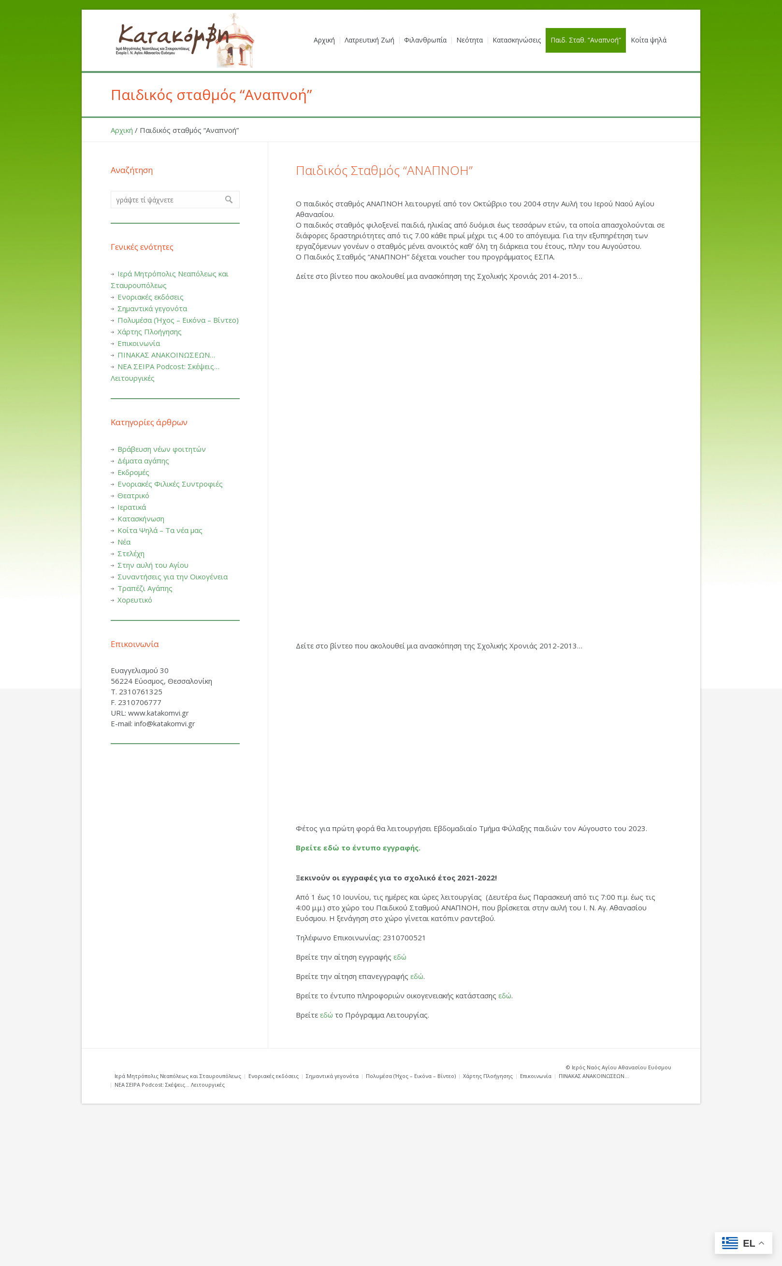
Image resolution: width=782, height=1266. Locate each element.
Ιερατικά (131, 507)
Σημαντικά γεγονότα (152, 308)
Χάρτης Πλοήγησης (149, 331)
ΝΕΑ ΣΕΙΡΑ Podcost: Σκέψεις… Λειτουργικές (170, 1084)
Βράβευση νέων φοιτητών (161, 449)
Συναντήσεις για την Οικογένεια (172, 576)
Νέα (123, 542)
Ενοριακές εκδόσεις (150, 297)
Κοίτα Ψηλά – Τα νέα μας (160, 530)
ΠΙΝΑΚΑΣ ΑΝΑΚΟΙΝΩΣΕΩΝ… (166, 355)
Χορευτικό (134, 599)
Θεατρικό (133, 495)
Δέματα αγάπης (143, 460)
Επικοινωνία (138, 343)
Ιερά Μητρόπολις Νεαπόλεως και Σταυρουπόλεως (178, 1075)
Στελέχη (131, 553)
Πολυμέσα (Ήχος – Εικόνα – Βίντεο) (178, 320)
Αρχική (122, 130)
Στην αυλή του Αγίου (152, 565)
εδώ (399, 957)
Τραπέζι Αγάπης (145, 588)
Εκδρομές (133, 472)
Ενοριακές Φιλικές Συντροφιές (170, 484)
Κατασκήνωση (140, 518)
